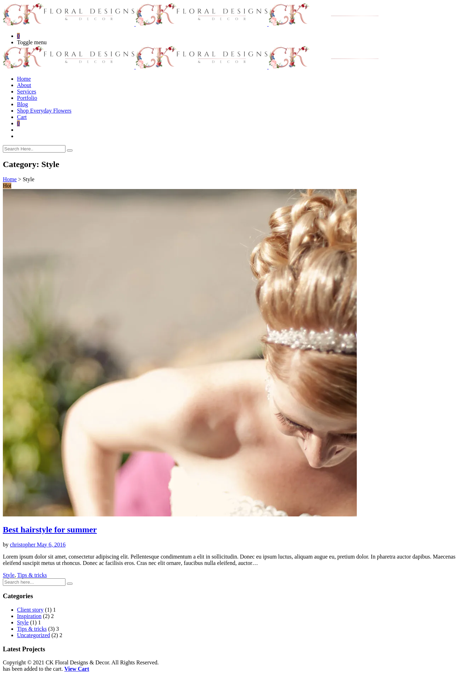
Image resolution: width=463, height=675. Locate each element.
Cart (22, 117)
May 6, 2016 (51, 545)
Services (26, 91)
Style (9, 575)
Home (24, 79)
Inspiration (29, 616)
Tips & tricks (32, 575)
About (24, 85)
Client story (30, 610)
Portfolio (27, 98)
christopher (23, 545)
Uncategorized (33, 635)
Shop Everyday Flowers (44, 111)
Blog (22, 104)
